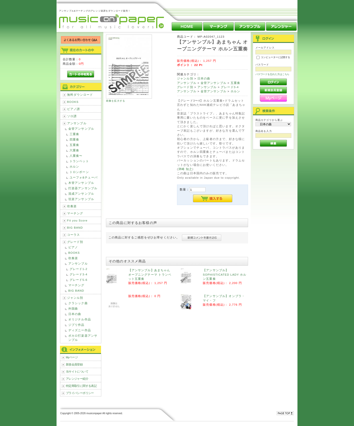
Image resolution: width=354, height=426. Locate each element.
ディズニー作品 (79, 330)
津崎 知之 (185, 169)
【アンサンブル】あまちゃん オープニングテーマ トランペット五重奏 (149, 274)
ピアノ (73, 247)
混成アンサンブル (81, 193)
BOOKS (73, 101)
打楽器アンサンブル (82, 188)
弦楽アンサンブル (81, 199)
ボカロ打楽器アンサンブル (82, 337)
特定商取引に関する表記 (81, 385)
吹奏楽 (72, 206)
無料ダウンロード (80, 94)
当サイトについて (77, 371)
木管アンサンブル (81, 182)
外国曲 (73, 308)
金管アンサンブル (81, 128)
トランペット (79, 161)
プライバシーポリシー (80, 392)
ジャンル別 (75, 297)
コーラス (73, 234)
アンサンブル (77, 123)
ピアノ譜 (73, 108)
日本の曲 (74, 314)
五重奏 (74, 144)
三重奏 (74, 134)
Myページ (72, 357)
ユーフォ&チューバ (84, 177)
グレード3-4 (79, 274)
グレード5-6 (79, 279)
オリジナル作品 (79, 319)
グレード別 (75, 241)
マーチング (75, 213)
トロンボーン (79, 172)
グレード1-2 (79, 268)
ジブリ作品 (76, 324)
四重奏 (74, 139)
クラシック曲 (78, 303)
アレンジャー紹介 (77, 378)
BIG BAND (75, 227)
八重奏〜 (76, 155)
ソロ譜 (72, 116)
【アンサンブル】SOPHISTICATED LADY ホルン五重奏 (224, 274)
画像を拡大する (115, 100)
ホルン (74, 166)
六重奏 (74, 150)
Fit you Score (77, 220)
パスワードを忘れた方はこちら (272, 74)
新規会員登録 (74, 364)
